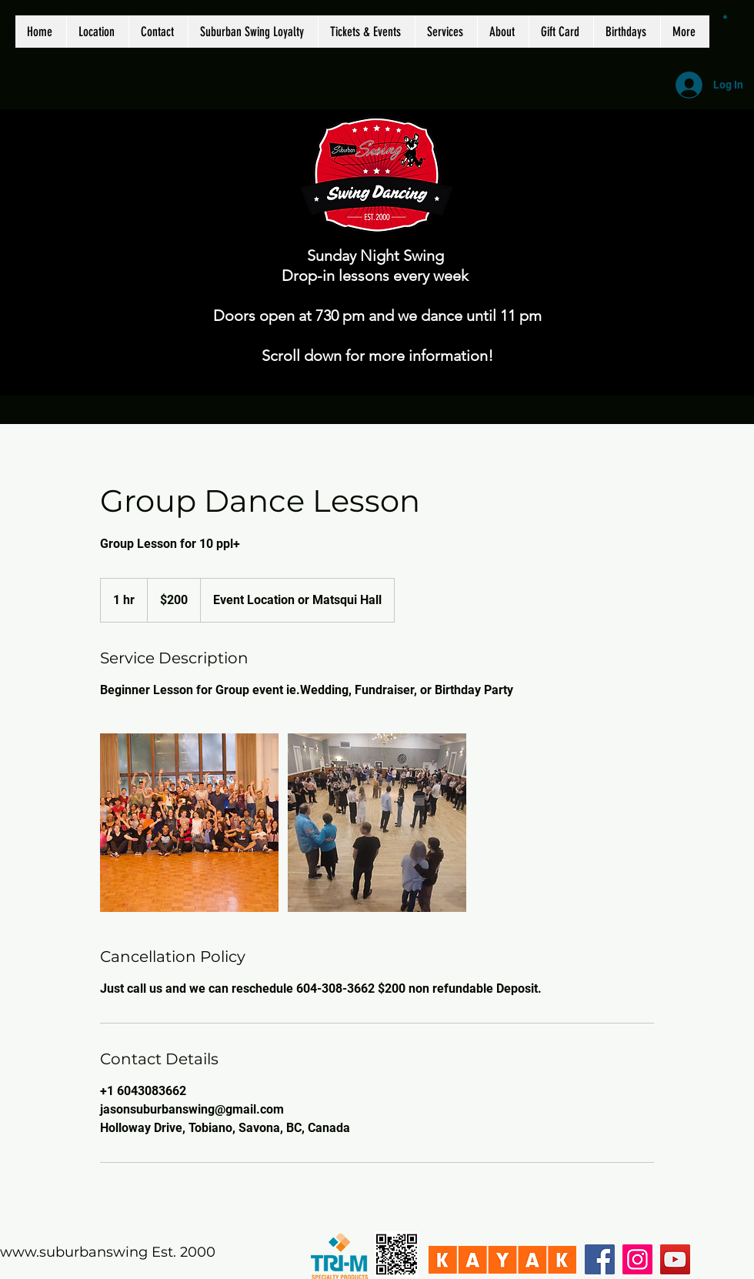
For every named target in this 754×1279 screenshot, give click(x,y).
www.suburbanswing (74, 1252)
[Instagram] (637, 1259)
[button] (725, 16)
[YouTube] (675, 1259)
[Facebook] (600, 1259)
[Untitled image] (189, 822)
